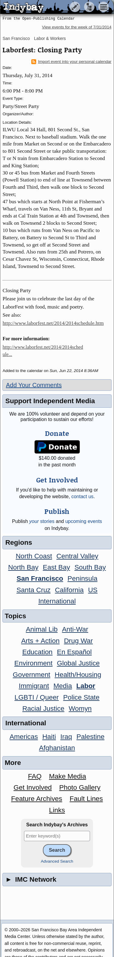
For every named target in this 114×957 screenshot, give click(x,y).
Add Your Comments (33, 385)
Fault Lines (86, 798)
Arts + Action (40, 641)
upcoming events (83, 521)
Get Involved (33, 787)
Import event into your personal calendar (71, 61)
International (57, 601)
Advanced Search (57, 861)
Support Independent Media (50, 401)
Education (37, 652)
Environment (33, 663)
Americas (23, 736)
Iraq (66, 736)
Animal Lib (42, 629)
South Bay (90, 567)
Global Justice (78, 663)
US (93, 590)
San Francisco (15, 38)
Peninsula (82, 578)
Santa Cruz (33, 590)
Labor (85, 686)
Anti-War (75, 629)
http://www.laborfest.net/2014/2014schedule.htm (53, 323)
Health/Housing (78, 674)
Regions (18, 542)
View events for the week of (77, 27)
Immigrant (34, 686)
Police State (81, 697)
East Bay (56, 567)
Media (63, 686)
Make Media (67, 776)
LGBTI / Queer (37, 697)
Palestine (90, 736)
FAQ (35, 776)
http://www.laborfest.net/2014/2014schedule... (42, 351)
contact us (82, 496)
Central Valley (77, 556)
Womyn (80, 708)
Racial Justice (43, 708)
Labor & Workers (50, 38)
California (69, 590)
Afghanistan (57, 748)
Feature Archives (36, 798)
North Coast (34, 556)
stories (41, 521)
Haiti (49, 736)
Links (57, 810)
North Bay (23, 567)
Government (31, 674)
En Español (74, 652)
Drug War (78, 641)
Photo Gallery (80, 787)
